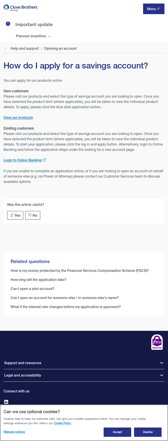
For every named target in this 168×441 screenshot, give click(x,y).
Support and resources (22, 363)
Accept (117, 433)
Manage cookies (14, 433)
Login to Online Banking (23, 160)
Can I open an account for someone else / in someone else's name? (65, 298)
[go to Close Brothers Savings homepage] (21, 8)
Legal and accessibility (22, 375)
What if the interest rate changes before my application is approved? (66, 307)
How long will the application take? (39, 280)
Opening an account (60, 48)
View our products (18, 117)
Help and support (25, 48)
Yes (17, 215)
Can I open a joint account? (32, 289)
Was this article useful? (25, 205)
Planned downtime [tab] (31, 36)
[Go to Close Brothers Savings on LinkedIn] (6, 402)
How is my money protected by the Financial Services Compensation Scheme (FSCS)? (80, 271)
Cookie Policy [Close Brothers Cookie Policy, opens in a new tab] (62, 424)
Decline (148, 433)
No (35, 215)
